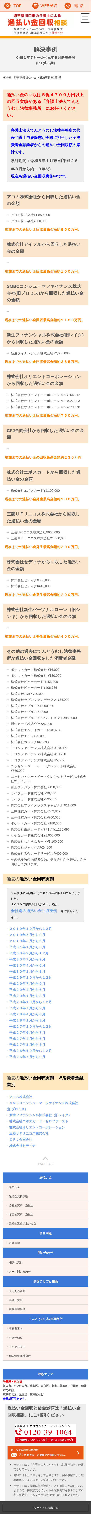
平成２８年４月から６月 (25, 1014)
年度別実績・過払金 (19, 1214)
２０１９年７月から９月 (25, 935)
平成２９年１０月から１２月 (28, 977)
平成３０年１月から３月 (25, 971)
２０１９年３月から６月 (25, 941)
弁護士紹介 (14, 1337)
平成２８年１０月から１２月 (28, 1002)
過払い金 (13, 1187)
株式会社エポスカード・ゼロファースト (36, 1121)
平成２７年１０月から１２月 (28, 1026)
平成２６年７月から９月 (25, 1057)
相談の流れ (14, 1262)
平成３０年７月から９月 (25, 959)
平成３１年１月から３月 (25, 947)
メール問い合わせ (18, 1271)
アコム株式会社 (18, 1097)
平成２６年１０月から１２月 (28, 1051)
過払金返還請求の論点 (21, 1223)
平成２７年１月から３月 (25, 1045)
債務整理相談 (15, 1309)
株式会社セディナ (20, 1146)
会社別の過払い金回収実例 (34, 911)
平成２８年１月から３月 (25, 1020)
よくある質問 (15, 1291)
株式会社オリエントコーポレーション (35, 1127)
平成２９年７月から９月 (25, 984)
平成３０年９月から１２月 (27, 953)
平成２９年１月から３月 (25, 996)
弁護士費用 (14, 1300)
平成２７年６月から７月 (25, 1033)
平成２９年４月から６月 (25, 990)
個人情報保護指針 (18, 1355)
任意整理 (13, 1243)
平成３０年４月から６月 (25, 965)
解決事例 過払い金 (25, 77)
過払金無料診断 (17, 1196)
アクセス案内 (15, 1346)
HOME (7, 77)
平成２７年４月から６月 (25, 1039)
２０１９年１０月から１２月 (28, 929)
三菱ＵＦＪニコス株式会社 (27, 1133)
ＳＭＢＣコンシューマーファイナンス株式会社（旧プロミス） (41, 1106)
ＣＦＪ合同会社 (18, 1139)
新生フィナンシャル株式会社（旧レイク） (38, 1115)
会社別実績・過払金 (19, 1205)
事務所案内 (14, 1328)
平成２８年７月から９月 (25, 1008)
